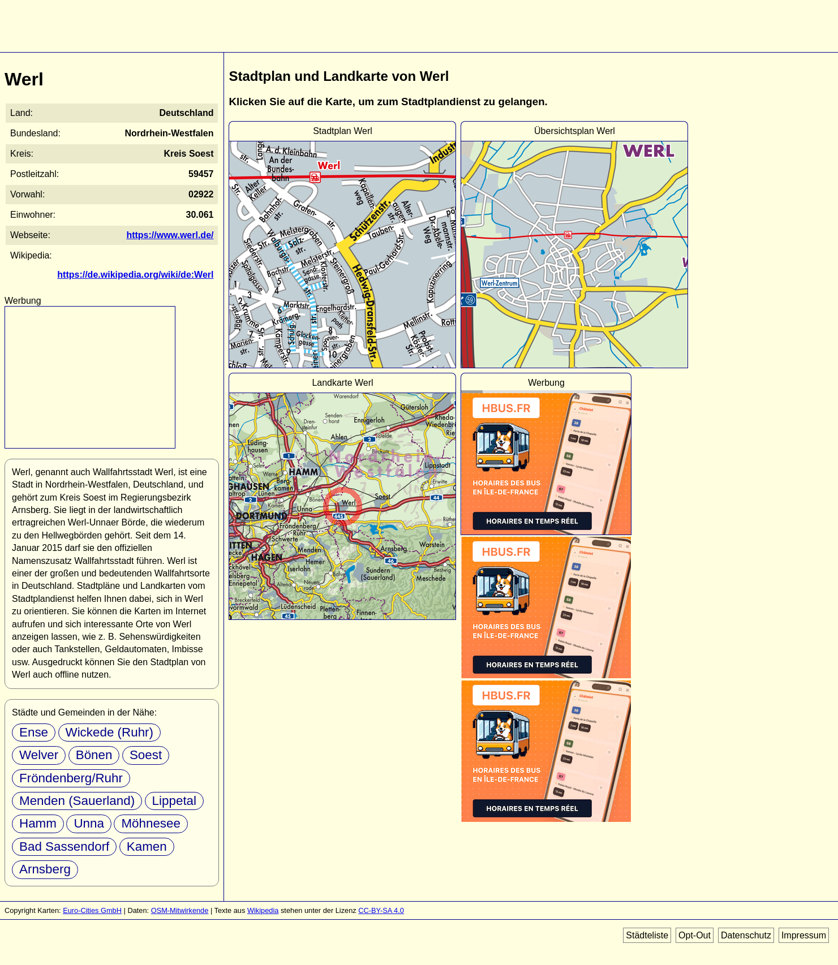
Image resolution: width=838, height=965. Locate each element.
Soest (146, 755)
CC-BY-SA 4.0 (381, 910)
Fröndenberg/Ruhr (71, 778)
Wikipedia (262, 910)
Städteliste (647, 935)
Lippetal (174, 801)
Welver (38, 755)
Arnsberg (45, 869)
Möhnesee (151, 823)
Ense (33, 732)
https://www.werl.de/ (169, 235)
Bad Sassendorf (64, 846)
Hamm (38, 823)
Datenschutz (746, 935)
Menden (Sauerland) (77, 801)
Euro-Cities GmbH (92, 910)
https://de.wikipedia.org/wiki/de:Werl (135, 274)
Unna (89, 823)
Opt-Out (694, 935)
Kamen (147, 846)
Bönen (94, 755)
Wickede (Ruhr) (110, 732)
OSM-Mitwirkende (180, 910)
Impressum (803, 935)
